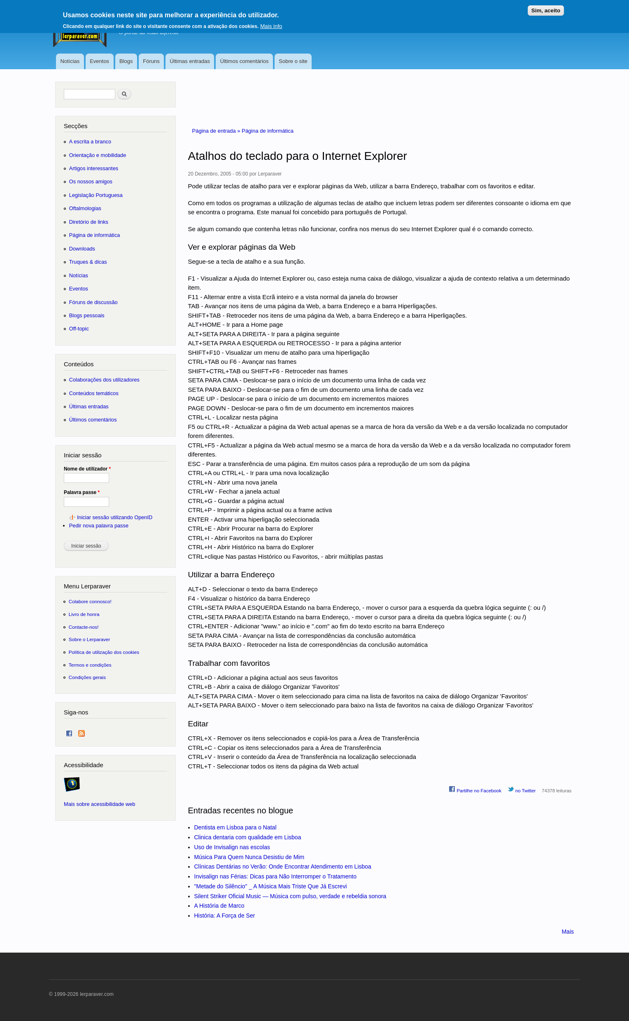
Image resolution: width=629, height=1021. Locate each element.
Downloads (82, 249)
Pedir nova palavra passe (98, 525)
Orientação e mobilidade (97, 155)
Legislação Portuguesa (96, 195)
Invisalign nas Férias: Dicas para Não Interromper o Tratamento (275, 876)
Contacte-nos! (84, 627)
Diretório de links (88, 222)
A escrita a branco (90, 141)
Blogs (126, 61)
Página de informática (268, 131)
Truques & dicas (88, 262)
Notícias (69, 61)
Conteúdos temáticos (94, 393)
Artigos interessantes (93, 168)
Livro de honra (84, 614)
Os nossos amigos (90, 181)
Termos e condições (90, 664)
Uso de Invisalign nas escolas (232, 847)
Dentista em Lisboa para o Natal (235, 827)
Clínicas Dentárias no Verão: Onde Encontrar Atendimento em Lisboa (282, 866)
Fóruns (151, 61)
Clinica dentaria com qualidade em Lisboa (247, 837)
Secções (75, 125)
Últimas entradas (190, 61)
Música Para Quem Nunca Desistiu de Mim (249, 857)
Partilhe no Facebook (475, 789)
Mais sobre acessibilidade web (99, 804)
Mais (567, 931)
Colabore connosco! (90, 601)
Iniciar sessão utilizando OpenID (114, 517)
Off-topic (79, 329)
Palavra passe (82, 492)
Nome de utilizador (87, 469)
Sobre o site (293, 61)
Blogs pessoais (87, 315)
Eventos (99, 61)
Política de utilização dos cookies (104, 652)
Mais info (271, 26)
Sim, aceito (545, 10)
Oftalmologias (85, 208)
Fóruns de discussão (93, 302)
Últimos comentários (244, 61)
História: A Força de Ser (224, 915)
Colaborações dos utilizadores (104, 380)
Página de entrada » (217, 131)
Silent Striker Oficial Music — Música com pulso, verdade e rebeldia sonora (290, 896)
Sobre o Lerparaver (89, 639)
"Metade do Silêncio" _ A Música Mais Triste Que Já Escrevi (270, 886)
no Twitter (522, 789)
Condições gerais (87, 677)
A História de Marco (219, 905)
